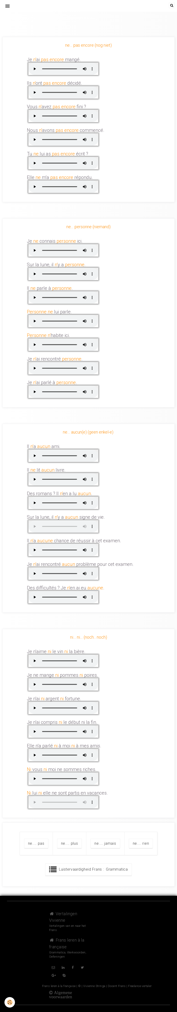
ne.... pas (36, 843)
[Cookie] (10, 1002)
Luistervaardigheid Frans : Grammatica (88, 869)
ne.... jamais (105, 843)
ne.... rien (141, 843)
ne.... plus (69, 843)
